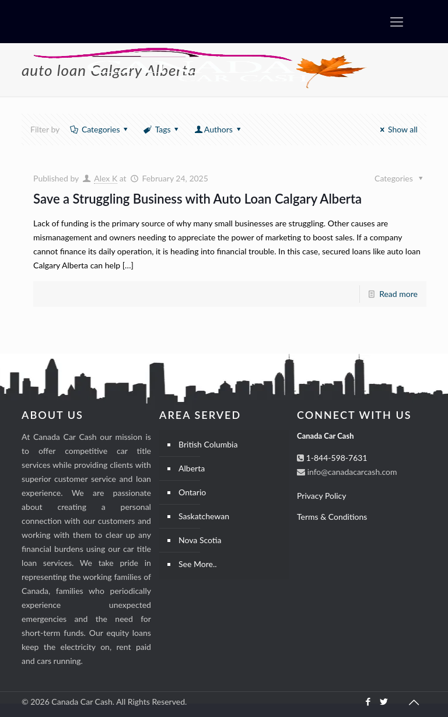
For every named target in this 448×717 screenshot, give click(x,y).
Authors (218, 129)
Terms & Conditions (332, 517)
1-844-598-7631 (336, 458)
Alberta (191, 468)
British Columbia (207, 444)
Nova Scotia (199, 540)
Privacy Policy (321, 496)
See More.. (197, 564)
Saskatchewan (203, 516)
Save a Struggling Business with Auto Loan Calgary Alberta (197, 199)
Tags (162, 129)
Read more (398, 294)
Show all (397, 129)
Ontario (192, 492)
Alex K (105, 178)
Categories (99, 129)
